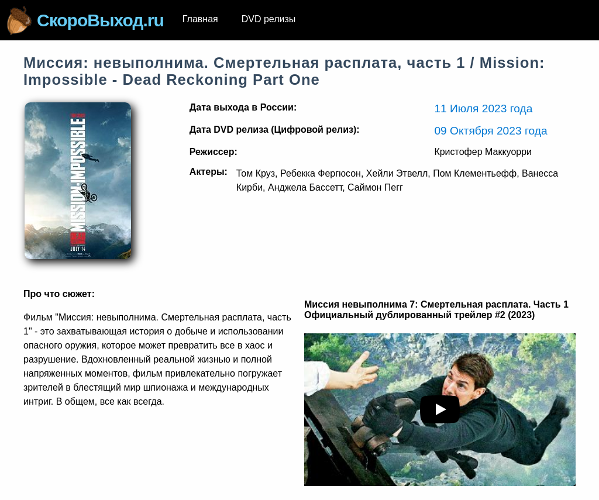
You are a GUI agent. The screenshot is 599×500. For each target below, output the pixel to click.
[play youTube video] (440, 409)
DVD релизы (269, 19)
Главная (200, 19)
